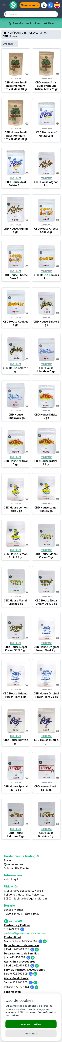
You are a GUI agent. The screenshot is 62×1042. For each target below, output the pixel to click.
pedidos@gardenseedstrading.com (25, 933)
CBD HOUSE (15, 78)
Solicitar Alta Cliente (16, 868)
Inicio (7, 860)
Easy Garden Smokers (24, 23)
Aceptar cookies (31, 1024)
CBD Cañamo (38, 32)
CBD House (10, 36)
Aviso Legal (11, 879)
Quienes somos (13, 864)
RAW (48, 23)
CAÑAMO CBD (19, 32)
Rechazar (31, 1033)
